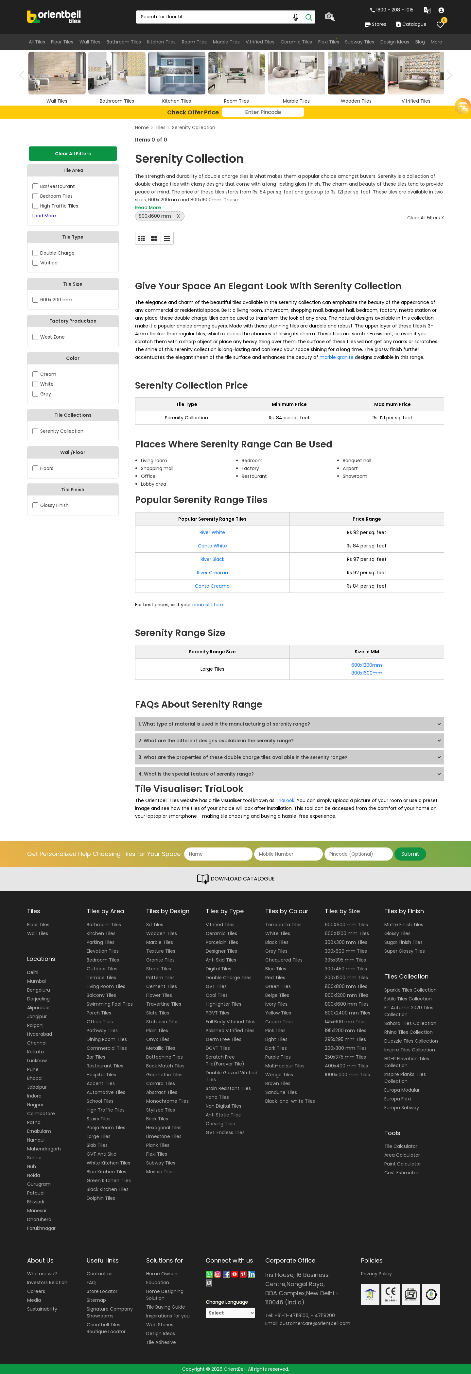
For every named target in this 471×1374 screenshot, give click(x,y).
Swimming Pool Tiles (110, 1004)
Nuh (31, 1166)
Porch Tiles (99, 1013)
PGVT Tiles (217, 1013)
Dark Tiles (276, 1048)
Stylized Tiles (160, 1110)
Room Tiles (194, 42)
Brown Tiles (277, 1083)
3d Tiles (154, 924)
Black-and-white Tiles (290, 1101)
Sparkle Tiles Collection (410, 990)
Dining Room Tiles (107, 1039)
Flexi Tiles (328, 42)
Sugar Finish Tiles (403, 942)
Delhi (32, 972)
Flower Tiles (159, 995)
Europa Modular (402, 1090)
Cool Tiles (217, 995)
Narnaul (35, 1140)
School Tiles (100, 1101)
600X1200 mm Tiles (347, 933)
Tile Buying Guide (165, 1307)
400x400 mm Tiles (346, 1066)
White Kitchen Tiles (108, 1163)
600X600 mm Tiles (346, 924)
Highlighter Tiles (223, 1004)
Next (447, 75)
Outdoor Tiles (102, 968)
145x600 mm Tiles (345, 1021)
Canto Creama (212, 586)
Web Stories (159, 1324)
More (436, 42)
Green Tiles (278, 986)
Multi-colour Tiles (285, 1066)
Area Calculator (402, 1155)
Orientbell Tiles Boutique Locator (106, 1328)
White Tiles (277, 933)
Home (142, 127)
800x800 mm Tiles (346, 986)
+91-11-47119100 (291, 1315)
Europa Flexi (397, 1099)
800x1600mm (366, 673)
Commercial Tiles (107, 1048)
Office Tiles (100, 1021)
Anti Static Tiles (223, 1115)
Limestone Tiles (164, 1136)
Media (34, 1300)
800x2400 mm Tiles (347, 1013)
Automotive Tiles (106, 1092)
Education (157, 1282)
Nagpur (35, 1104)
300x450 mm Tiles (346, 968)
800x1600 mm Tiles (347, 1004)
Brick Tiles (157, 1118)
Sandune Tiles (281, 1092)
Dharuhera (39, 1219)
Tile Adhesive (161, 1342)
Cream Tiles (279, 1021)
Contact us (100, 1273)
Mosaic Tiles (160, 1171)
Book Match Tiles (165, 1066)
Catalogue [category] (411, 24)
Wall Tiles (89, 42)
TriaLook (285, 800)
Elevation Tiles (103, 951)
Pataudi (35, 1193)
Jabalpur (37, 1087)
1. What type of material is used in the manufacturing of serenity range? (224, 724)
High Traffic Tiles (106, 1110)
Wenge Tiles (279, 1074)
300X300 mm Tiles (346, 942)
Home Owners (162, 1273)
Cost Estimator (401, 1172)
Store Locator (102, 1291)
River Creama (212, 572)
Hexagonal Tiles (164, 1127)
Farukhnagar (41, 1228)
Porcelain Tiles (222, 942)
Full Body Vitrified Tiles (230, 1021)
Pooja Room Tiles (106, 1127)
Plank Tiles (157, 1145)
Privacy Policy (376, 1273)
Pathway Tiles (102, 1030)
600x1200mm (366, 665)
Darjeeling (38, 999)
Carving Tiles (220, 1123)
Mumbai (36, 981)
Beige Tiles (277, 995)
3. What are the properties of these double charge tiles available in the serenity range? (242, 757)
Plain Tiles (157, 1030)
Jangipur (37, 1016)
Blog (420, 42)
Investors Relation (47, 1282)
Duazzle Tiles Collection (411, 1041)
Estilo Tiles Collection (408, 999)
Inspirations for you (168, 1316)
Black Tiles (276, 942)
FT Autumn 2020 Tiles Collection (408, 1011)
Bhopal (35, 1078)
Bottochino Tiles (164, 1057)
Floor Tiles (62, 42)
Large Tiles (99, 1136)
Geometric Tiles (164, 1074)
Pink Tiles (275, 1030)
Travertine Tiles (163, 1004)
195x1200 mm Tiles (345, 1030)
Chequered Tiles (284, 960)
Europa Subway (401, 1107)
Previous (24, 75)
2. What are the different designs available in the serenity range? (216, 740)
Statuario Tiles (162, 1021)
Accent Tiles (101, 1083)
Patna (34, 1122)
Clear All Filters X (425, 217)
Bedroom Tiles (103, 960)
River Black (212, 559)
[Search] (308, 17)
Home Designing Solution (164, 1294)
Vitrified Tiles (260, 42)
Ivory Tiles (276, 1004)
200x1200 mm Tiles (346, 977)
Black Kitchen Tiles (108, 1189)
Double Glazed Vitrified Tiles (231, 1076)
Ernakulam (39, 1131)
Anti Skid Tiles (221, 960)
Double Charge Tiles (229, 977)
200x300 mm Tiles (346, 1048)
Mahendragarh (44, 1149)
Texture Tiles (160, 951)
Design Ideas (394, 42)
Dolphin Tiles (101, 1198)
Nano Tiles (217, 1097)
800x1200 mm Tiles (346, 995)
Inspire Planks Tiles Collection (405, 1077)
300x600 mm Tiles (346, 951)
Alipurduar (38, 1007)
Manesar (37, 1210)
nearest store (207, 604)
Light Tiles (276, 1039)
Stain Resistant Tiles (228, 1088)
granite (346, 357)
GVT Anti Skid (101, 1154)
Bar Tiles (96, 1057)
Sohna (34, 1157)
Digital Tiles (218, 968)
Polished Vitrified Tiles (230, 1030)
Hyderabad (39, 1034)
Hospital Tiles (101, 1074)
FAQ (91, 1282)
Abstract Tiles (161, 1092)
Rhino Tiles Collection (408, 1032)
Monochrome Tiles (167, 1101)
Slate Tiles (157, 1013)
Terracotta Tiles (283, 924)
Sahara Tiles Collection (410, 1023)
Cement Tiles (161, 986)
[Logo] (54, 16)
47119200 (325, 1315)
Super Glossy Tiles (404, 951)
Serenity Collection (193, 127)
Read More (148, 207)
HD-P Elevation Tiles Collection (406, 1062)
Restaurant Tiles (105, 1066)
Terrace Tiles (101, 977)
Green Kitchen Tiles (109, 1180)
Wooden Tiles (161, 933)
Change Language (227, 1302)
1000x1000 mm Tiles (347, 1074)
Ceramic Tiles (296, 42)
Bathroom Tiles (124, 42)
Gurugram (39, 1184)
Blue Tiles (275, 968)
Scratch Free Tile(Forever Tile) (225, 1060)
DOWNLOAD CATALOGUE (235, 879)
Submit (410, 854)
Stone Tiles (158, 968)
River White (212, 532)
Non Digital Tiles (223, 1106)
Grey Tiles (276, 951)
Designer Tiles (221, 951)
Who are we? (42, 1273)
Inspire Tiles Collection (409, 1050)
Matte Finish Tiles (403, 924)
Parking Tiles (100, 942)
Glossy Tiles (397, 933)
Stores (375, 24)
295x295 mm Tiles (345, 1039)
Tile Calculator (400, 1146)
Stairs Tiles (99, 1118)
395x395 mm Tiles (345, 960)
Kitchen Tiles (161, 42)
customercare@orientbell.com (315, 1323)
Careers (36, 1291)
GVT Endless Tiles (225, 1132)
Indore (34, 1096)
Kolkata (35, 1051)
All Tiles (37, 42)
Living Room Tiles (106, 986)
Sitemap (96, 1300)
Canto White (212, 546)
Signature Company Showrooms (110, 1312)
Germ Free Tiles (223, 1039)
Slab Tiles (97, 1145)
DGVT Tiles (218, 1048)
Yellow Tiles (278, 1013)
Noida (33, 1175)
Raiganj (35, 1025)
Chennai (36, 1043)
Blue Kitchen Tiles (106, 1171)
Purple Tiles (278, 1057)
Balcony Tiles (101, 995)
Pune (33, 1069)
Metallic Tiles (160, 1048)
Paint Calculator (402, 1164)
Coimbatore (41, 1113)
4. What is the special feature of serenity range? (196, 774)
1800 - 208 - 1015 (391, 10)
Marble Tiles (226, 42)
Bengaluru (38, 990)
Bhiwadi (35, 1201)
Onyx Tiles (157, 1039)
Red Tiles (275, 977)
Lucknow (37, 1060)
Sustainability (42, 1309)
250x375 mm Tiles (345, 1057)
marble (328, 357)
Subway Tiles (359, 42)
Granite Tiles (160, 960)
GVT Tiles (216, 986)
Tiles (160, 127)
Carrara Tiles (160, 1083)
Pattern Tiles (160, 977)
